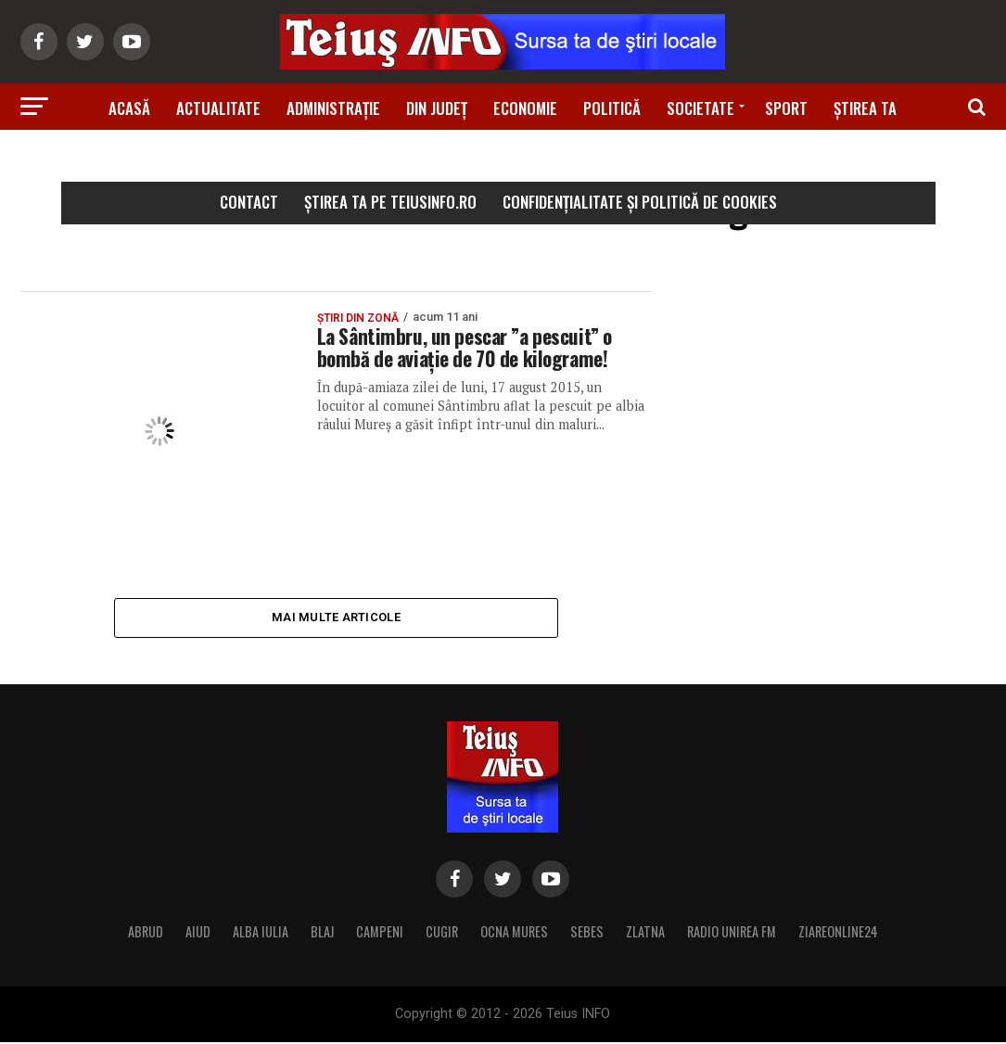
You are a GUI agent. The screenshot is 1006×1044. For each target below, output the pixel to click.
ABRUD (145, 933)
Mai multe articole (336, 618)
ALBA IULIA (260, 933)
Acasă (129, 108)
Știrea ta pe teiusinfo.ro (390, 201)
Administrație (333, 108)
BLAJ (322, 933)
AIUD (197, 933)
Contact (249, 201)
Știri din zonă (502, 160)
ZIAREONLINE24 (838, 933)
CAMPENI (379, 933)
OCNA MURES (514, 933)
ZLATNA (645, 933)
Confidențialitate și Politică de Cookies (640, 201)
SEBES (587, 933)
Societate (700, 108)
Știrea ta (865, 108)
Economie (525, 108)
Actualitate (218, 108)
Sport (786, 108)
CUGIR (442, 933)
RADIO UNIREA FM (731, 933)
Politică (612, 108)
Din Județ (436, 108)
